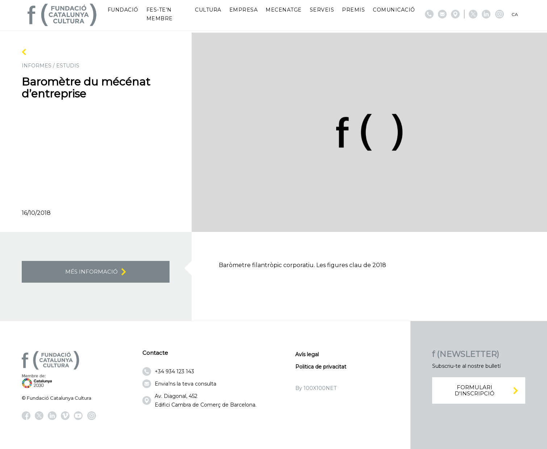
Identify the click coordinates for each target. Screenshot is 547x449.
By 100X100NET (316, 388)
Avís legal (307, 354)
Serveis (322, 10)
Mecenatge (284, 10)
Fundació (123, 10)
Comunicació (394, 10)
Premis (353, 10)
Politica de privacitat (320, 366)
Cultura (208, 10)
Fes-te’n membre (159, 14)
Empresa (243, 10)
